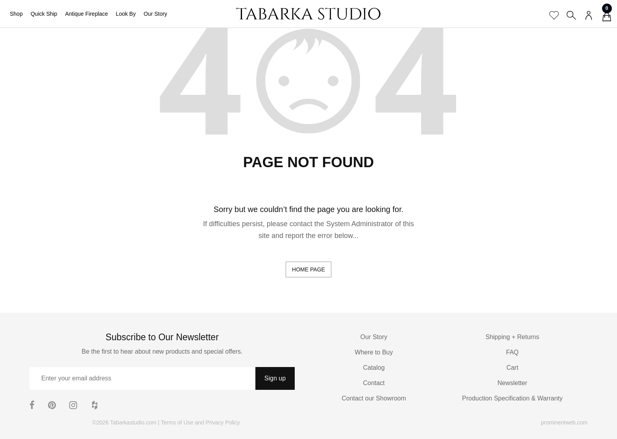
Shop (16, 14)
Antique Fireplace (86, 14)
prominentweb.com (564, 422)
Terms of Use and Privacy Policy (200, 422)
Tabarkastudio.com (133, 422)
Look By (126, 14)
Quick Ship (44, 14)
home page (308, 269)
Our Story (155, 14)
